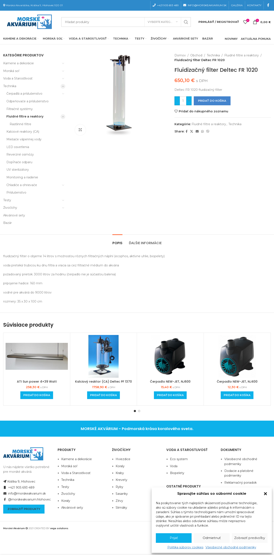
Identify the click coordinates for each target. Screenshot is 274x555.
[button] (265, 494)
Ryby (119, 487)
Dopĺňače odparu (19, 162)
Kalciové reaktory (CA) (22, 132)
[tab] (117, 240)
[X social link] (191, 131)
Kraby (120, 473)
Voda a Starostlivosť (18, 78)
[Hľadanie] (126, 22)
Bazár (7, 223)
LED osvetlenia (17, 147)
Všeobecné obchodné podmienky (231, 547)
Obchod (196, 55)
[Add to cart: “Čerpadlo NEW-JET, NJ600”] (170, 395)
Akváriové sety (14, 215)
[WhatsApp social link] (202, 131)
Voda (173, 466)
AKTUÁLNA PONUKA (256, 38)
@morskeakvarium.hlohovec (27, 499)
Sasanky (122, 494)
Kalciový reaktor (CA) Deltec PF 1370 (103, 381)
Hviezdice (123, 459)
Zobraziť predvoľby (249, 538)
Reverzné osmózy (20, 154)
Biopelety (177, 473)
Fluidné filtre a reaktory (24, 116)
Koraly (65, 501)
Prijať (174, 538)
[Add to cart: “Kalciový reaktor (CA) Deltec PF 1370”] (103, 395)
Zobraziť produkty (23, 509)
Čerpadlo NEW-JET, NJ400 (237, 381)
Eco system (179, 459)
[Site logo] (28, 21)
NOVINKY (231, 38)
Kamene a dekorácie (18, 63)
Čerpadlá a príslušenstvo (24, 93)
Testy (7, 200)
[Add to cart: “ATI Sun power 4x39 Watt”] (36, 395)
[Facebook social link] (268, 5)
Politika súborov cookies (185, 547)
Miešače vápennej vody (24, 139)
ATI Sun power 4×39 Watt (37, 381)
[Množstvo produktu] (183, 100)
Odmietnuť (212, 538)
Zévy (119, 501)
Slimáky (121, 507)
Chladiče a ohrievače (21, 185)
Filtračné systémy (19, 109)
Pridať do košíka (212, 100)
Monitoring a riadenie (22, 177)
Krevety (121, 480)
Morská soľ (11, 71)
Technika (9, 86)
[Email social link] (197, 131)
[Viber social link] (208, 131)
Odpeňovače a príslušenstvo (27, 101)
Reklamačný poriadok (240, 483)
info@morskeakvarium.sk (24, 493)
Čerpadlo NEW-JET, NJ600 (170, 381)
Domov (180, 55)
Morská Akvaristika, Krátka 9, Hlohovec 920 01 (34, 5)
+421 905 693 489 (18, 487)
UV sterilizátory (17, 170)
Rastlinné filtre (20, 124)
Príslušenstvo (16, 192)
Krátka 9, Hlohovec (19, 481)
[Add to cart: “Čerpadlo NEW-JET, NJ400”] (237, 395)
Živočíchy (10, 208)
